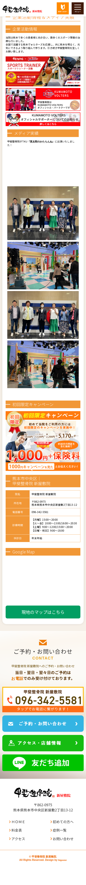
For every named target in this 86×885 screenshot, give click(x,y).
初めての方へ (63, 821)
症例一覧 (60, 830)
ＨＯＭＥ (18, 821)
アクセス (18, 838)
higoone (62, 860)
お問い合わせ (63, 838)
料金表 (16, 830)
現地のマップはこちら (43, 612)
